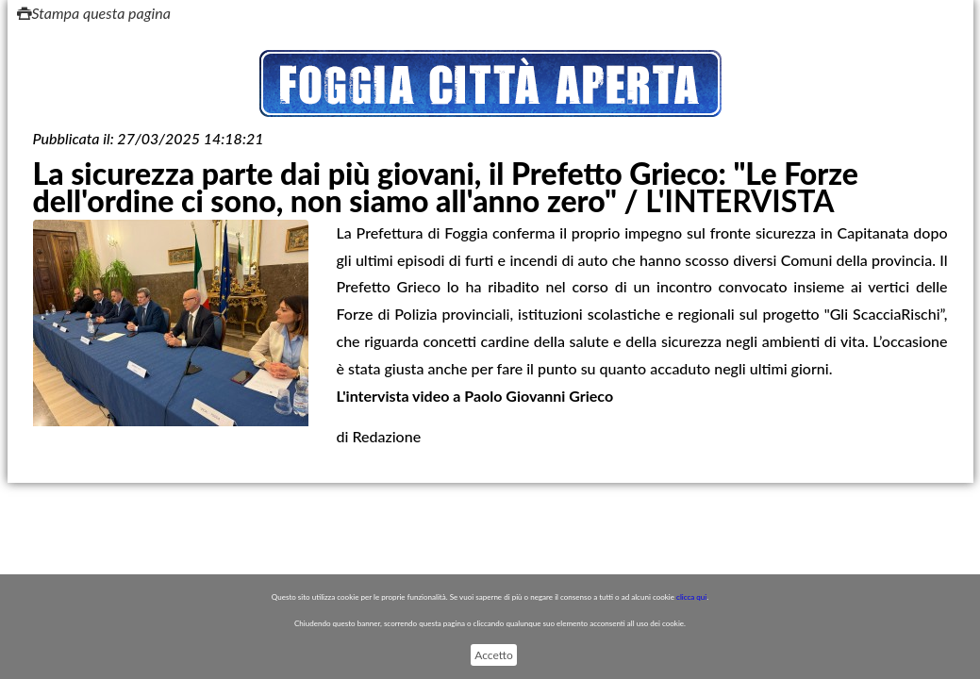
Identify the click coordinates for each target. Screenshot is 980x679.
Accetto (493, 655)
